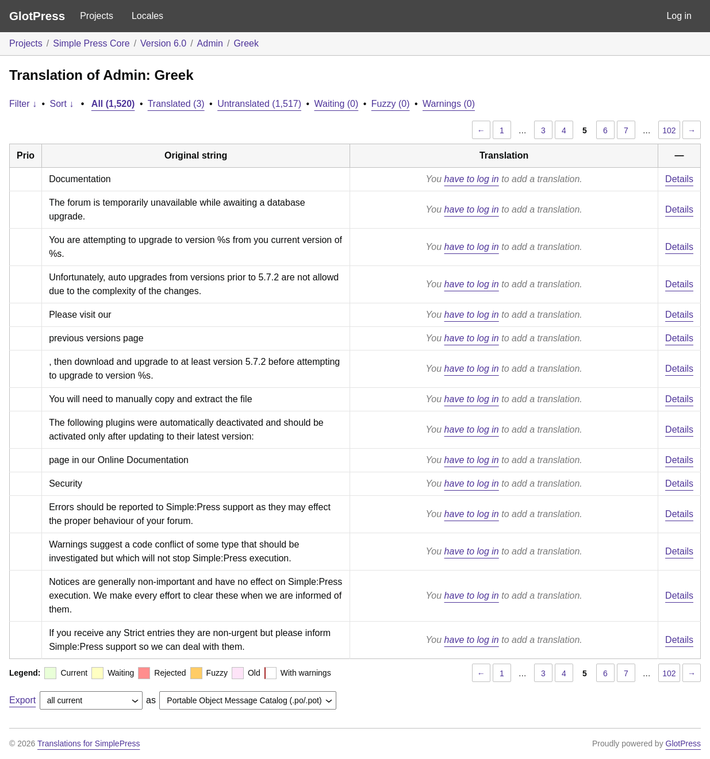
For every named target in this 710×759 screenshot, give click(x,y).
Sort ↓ (62, 104)
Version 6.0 (163, 43)
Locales (147, 16)
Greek (246, 43)
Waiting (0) (336, 104)
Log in (679, 16)
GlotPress (37, 15)
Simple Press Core (91, 43)
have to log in (471, 179)
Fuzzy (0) (390, 104)
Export (22, 700)
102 (669, 130)
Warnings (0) (449, 104)
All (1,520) (113, 104)
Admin (210, 43)
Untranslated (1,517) (259, 104)
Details (679, 179)
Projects (96, 16)
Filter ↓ (23, 104)
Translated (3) (176, 104)
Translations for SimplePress (88, 743)
